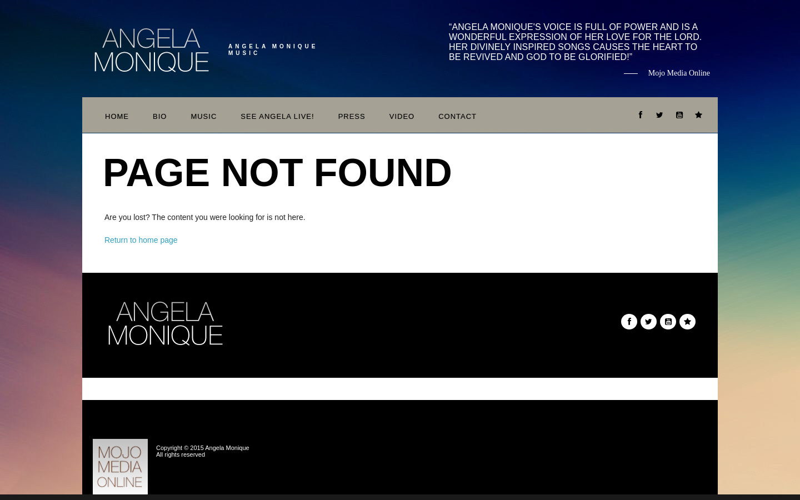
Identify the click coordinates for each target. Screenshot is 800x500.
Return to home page (141, 240)
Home (117, 116)
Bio (160, 116)
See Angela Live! (277, 116)
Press (352, 116)
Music (204, 116)
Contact (457, 116)
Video (401, 116)
